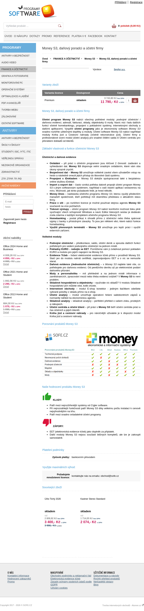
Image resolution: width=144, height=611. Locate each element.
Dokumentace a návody (106, 575)
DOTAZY (35, 36)
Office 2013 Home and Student (15, 296)
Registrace (136, 2)
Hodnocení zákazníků (19, 578)
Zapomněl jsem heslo (15, 219)
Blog (96, 584)
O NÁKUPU (21, 36)
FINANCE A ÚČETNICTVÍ (66, 58)
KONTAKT (110, 36)
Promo (11, 581)
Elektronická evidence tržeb (65, 578)
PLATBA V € (79, 36)
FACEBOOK (95, 36)
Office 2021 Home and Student (15, 273)
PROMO (47, 36)
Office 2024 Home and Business (15, 248)
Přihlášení (120, 2)
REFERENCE (62, 36)
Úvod (45, 58)
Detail (6, 264)
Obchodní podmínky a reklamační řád (70, 575)
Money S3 (90, 58)
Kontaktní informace (18, 575)
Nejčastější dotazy (103, 581)
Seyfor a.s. (119, 69)
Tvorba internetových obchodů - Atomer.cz (123, 605)
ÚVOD (8, 36)
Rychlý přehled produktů (107, 578)
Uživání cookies (59, 587)
